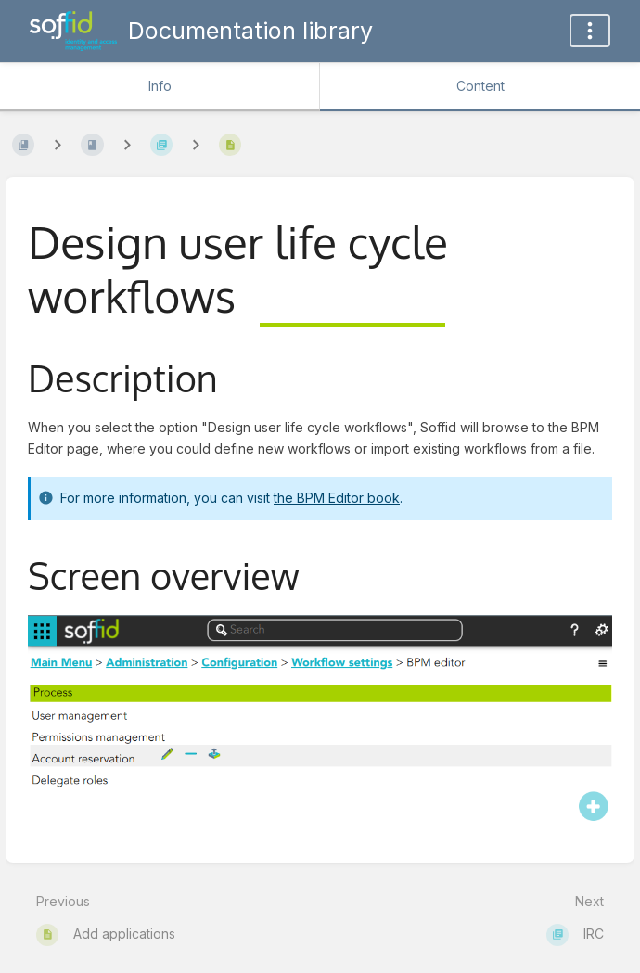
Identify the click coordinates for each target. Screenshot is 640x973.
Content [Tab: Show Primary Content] (480, 86)
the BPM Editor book (337, 498)
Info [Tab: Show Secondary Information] (160, 86)
